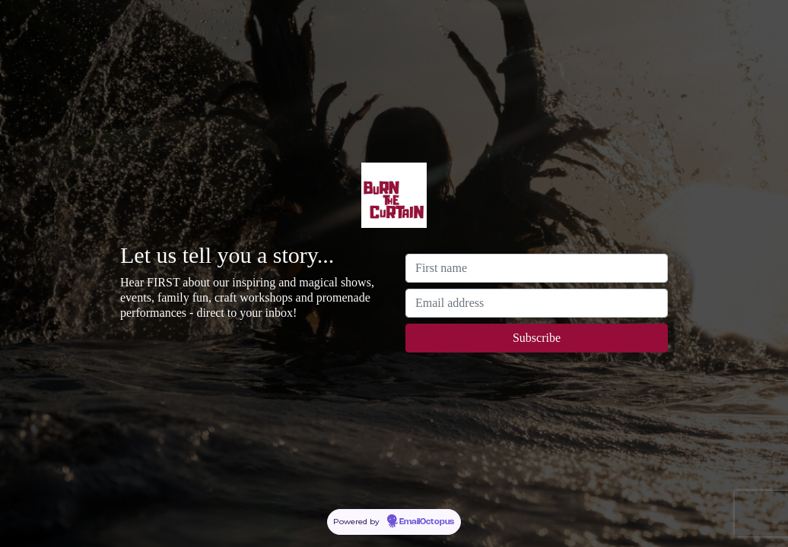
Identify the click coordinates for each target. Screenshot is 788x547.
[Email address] (536, 303)
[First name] (536, 268)
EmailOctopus (426, 522)
